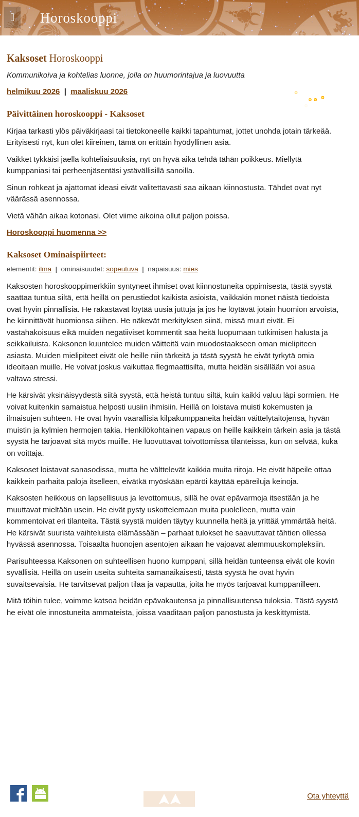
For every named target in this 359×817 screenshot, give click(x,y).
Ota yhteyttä (328, 795)
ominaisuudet (81, 269)
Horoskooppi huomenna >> (56, 232)
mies (190, 269)
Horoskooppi (78, 18)
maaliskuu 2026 (99, 91)
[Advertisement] (93, 698)
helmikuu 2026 (33, 91)
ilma (45, 269)
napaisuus (164, 269)
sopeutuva (122, 269)
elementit (21, 269)
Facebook (18, 793)
